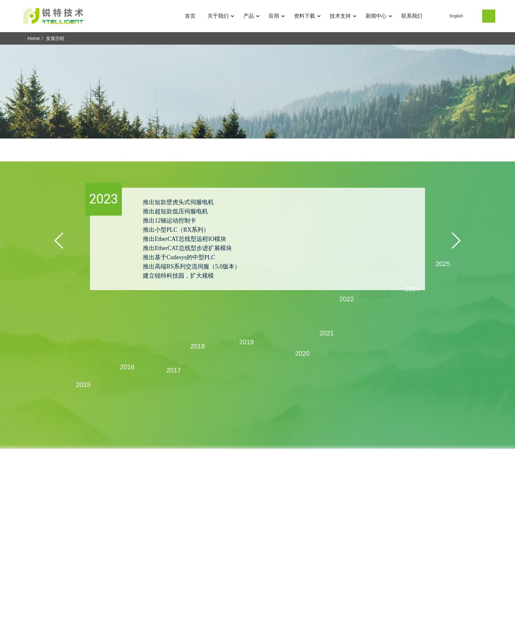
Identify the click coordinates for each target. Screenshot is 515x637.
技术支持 (343, 16)
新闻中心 (379, 16)
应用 (277, 16)
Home (34, 38)
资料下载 (308, 16)
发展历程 (55, 38)
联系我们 (411, 16)
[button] (59, 240)
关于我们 (221, 16)
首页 (190, 16)
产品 (251, 16)
